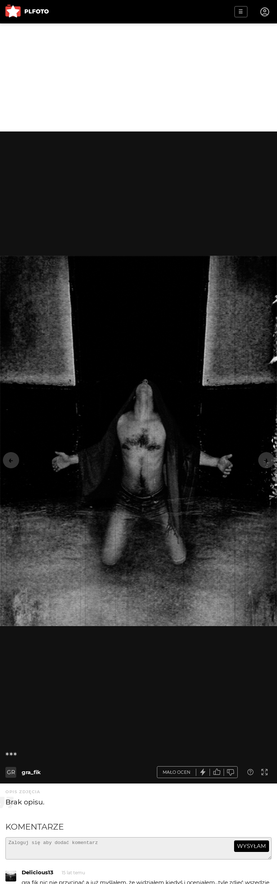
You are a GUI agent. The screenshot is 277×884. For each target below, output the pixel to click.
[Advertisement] (138, 77)
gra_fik (31, 772)
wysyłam (251, 846)
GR (11, 772)
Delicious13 (37, 875)
